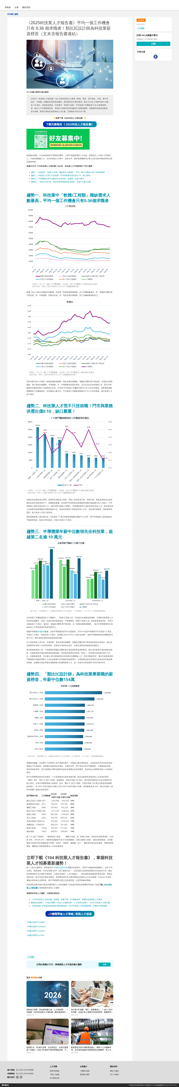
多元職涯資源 (54, 1078)
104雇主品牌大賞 (60, 867)
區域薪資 (41, 631)
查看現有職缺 (54, 1071)
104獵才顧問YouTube (35, 935)
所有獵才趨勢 (12, 14)
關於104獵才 (114, 1071)
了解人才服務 (54, 1074)
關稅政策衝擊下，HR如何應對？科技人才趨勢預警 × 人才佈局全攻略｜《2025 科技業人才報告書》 (71, 902)
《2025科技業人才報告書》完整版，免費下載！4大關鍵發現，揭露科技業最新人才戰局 (66, 899)
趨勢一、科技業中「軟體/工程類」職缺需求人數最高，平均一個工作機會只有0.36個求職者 (68, 172)
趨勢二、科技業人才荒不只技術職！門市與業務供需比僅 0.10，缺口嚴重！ (61, 175)
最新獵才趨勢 (85, 1074)
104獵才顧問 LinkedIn (35, 931)
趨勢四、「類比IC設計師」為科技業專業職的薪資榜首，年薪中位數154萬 (61, 182)
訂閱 (153, 43)
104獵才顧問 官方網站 (35, 922)
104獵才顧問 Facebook (36, 926)
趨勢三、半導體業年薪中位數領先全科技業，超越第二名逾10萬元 (57, 178)
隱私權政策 (5, 1085)
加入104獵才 (114, 1074)
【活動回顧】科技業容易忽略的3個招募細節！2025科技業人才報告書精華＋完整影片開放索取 (69, 906)
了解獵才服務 (85, 1071)
